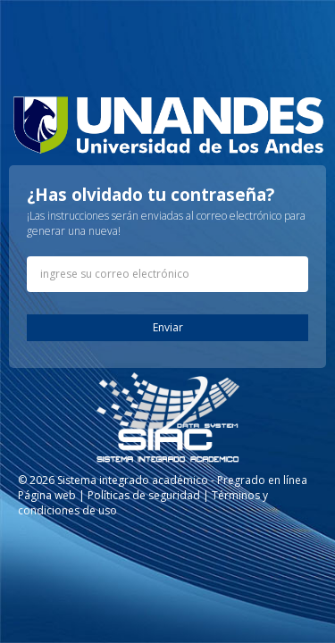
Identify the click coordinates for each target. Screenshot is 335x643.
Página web (47, 495)
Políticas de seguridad (144, 495)
